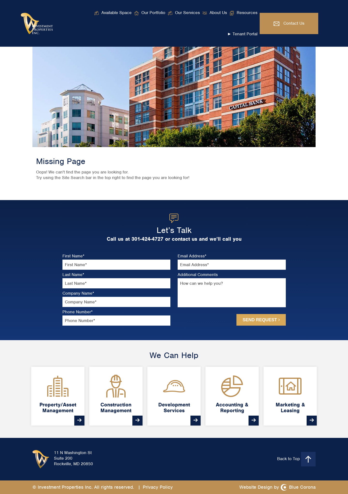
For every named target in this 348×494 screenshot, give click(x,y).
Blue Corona (302, 487)
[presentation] (203, 319)
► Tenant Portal (242, 34)
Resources (247, 12)
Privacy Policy (158, 487)
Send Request (261, 319)
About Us (218, 12)
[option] (57, 396)
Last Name (73, 274)
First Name (73, 256)
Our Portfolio (153, 12)
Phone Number (77, 311)
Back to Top (296, 459)
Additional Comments (198, 274)
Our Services (187, 12)
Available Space (116, 12)
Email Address (192, 256)
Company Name (78, 293)
